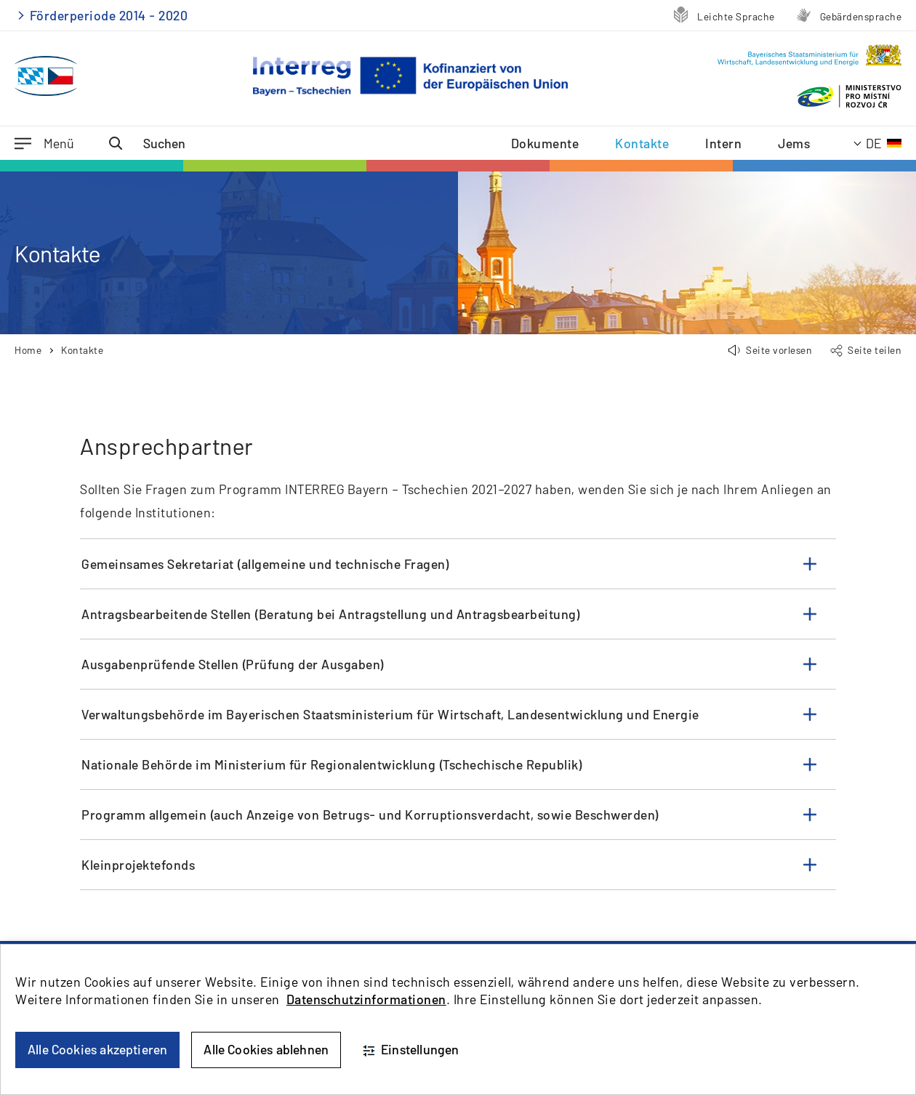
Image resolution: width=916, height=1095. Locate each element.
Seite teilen (874, 350)
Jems (794, 143)
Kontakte (642, 143)
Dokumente (545, 143)
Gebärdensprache (861, 16)
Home (28, 350)
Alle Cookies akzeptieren (97, 1049)
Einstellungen (409, 1050)
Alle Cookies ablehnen (266, 1049)
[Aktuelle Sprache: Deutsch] (878, 143)
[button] (770, 350)
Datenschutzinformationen (366, 999)
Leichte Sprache (736, 16)
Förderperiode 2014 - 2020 (109, 15)
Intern (723, 143)
